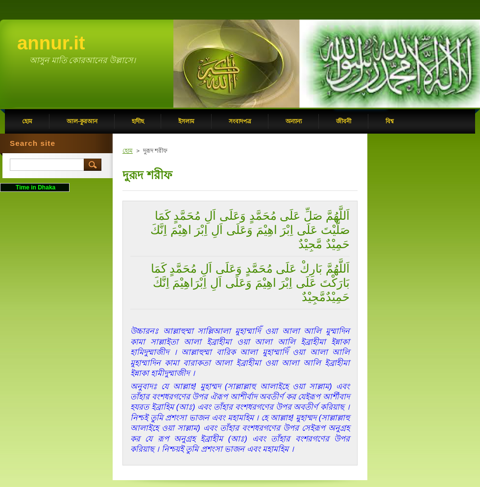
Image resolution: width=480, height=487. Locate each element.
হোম (127, 151)
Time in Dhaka (34, 187)
